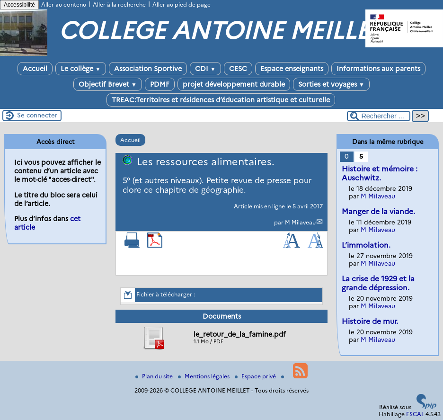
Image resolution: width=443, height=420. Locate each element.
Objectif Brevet (108, 84)
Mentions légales (204, 376)
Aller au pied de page (181, 4)
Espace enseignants (291, 68)
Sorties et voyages (331, 84)
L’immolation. (366, 245)
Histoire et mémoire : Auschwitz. (379, 173)
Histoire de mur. (370, 321)
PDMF (159, 84)
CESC (238, 68)
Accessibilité (19, 4)
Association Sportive (148, 68)
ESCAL (415, 414)
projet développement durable (234, 84)
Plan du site (154, 376)
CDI (205, 68)
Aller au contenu (63, 4)
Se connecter (37, 115)
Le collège (81, 68)
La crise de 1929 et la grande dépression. (378, 283)
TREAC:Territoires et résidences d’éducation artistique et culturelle (221, 100)
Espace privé (256, 376)
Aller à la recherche (119, 4)
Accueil (35, 68)
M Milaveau (300, 222)
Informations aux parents (378, 68)
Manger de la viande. (378, 211)
